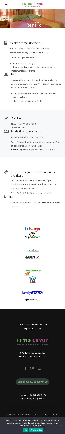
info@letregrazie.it (19, 149)
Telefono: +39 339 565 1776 (32, 394)
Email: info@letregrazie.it (32, 398)
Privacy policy (36, 430)
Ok (25, 430)
